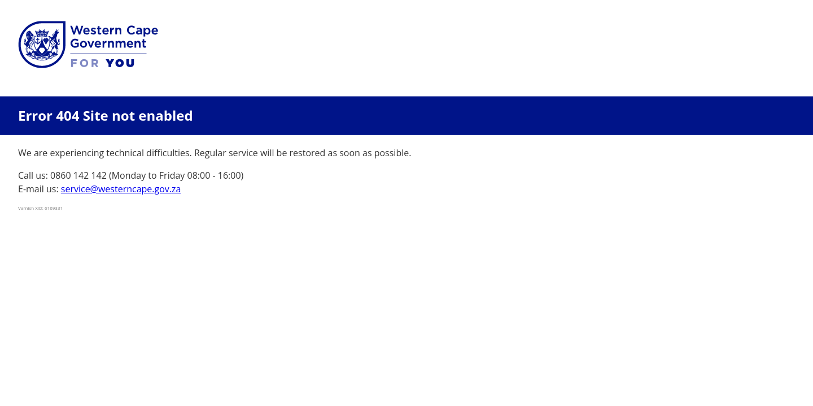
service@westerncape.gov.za (121, 189)
